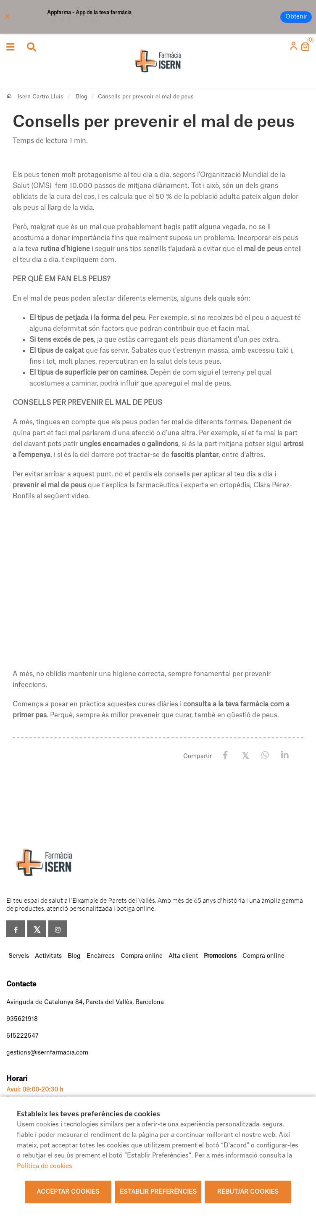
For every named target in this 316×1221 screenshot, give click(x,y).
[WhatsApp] (264, 755)
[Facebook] (225, 755)
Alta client (183, 956)
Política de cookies (44, 1166)
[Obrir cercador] (31, 48)
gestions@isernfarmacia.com (47, 1053)
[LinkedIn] (284, 755)
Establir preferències (158, 1192)
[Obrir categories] (10, 47)
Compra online (142, 956)
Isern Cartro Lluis (40, 96)
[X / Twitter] (245, 754)
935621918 (22, 1019)
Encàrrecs (101, 956)
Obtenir (296, 17)
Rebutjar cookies (248, 1192)
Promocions (220, 956)
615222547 (22, 1036)
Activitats (48, 956)
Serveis (18, 956)
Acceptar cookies (68, 1192)
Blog (81, 96)
